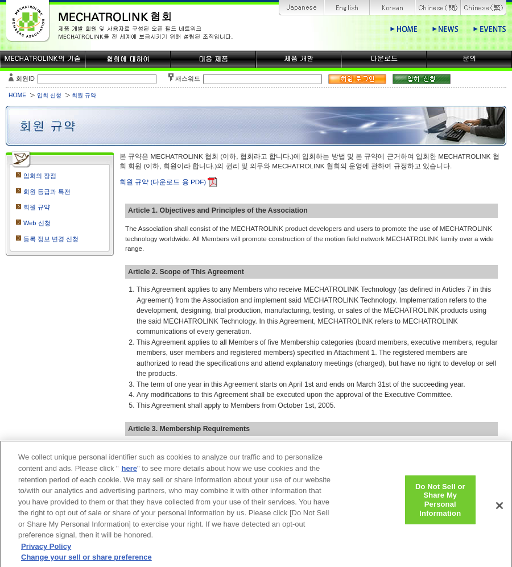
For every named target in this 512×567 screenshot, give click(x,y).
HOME (17, 95)
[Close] (499, 512)
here (129, 475)
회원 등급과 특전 (47, 191)
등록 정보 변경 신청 (51, 238)
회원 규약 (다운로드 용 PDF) (162, 181)
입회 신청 (49, 95)
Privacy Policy (46, 553)
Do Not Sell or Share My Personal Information (440, 507)
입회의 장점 (39, 175)
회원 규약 (36, 207)
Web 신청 (37, 223)
